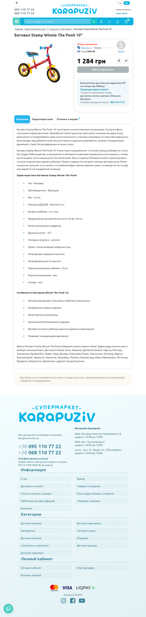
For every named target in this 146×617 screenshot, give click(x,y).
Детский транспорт (32, 552)
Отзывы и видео (68, 119)
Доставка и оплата (32, 486)
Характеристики (42, 119)
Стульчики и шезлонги (35, 545)
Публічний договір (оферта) (38, 500)
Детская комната (31, 538)
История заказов (31, 575)
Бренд (81, 478)
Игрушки (82, 538)
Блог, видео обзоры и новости (95, 493)
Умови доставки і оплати (94, 89)
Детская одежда (87, 545)
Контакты (26, 508)
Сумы (124, 13)
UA (120, 3)
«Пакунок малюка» (88, 500)
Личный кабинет (31, 567)
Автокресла (28, 530)
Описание (22, 119)
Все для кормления (89, 523)
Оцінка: (97, 47)
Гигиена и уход (86, 530)
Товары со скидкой (88, 486)
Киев (118, 13)
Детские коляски (31, 523)
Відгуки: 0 (86, 47)
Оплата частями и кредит (36, 493)
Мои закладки (86, 567)
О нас (24, 478)
